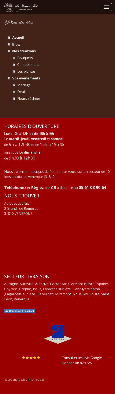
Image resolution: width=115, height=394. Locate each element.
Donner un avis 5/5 (77, 363)
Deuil (21, 91)
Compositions (28, 64)
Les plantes (26, 71)
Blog (16, 44)
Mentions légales (16, 380)
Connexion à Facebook (19, 311)
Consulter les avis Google (82, 357)
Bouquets (25, 57)
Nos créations (24, 51)
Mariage (24, 85)
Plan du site (37, 380)
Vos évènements (26, 78)
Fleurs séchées (29, 98)
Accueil (18, 37)
